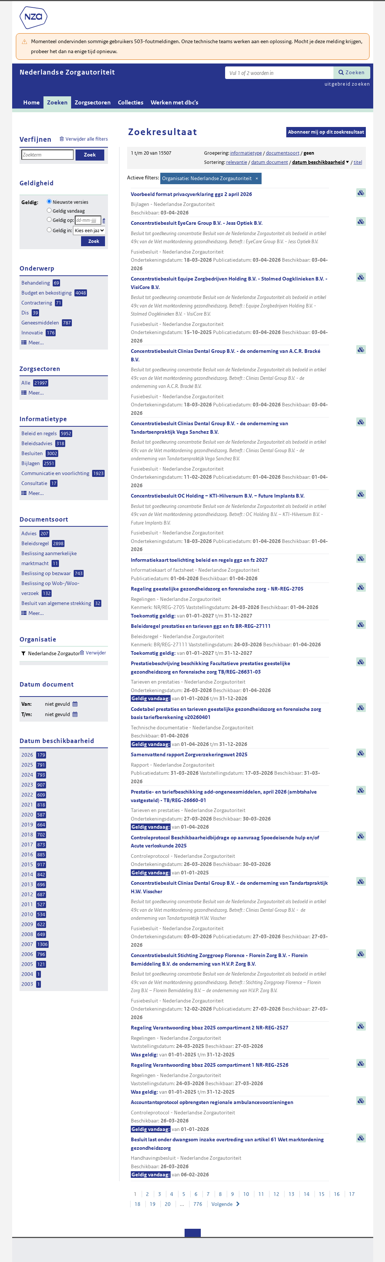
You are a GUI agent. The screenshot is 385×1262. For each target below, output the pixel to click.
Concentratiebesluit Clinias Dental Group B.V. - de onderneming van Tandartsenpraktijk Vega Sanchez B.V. (230, 454)
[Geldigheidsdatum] (88, 220)
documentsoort (283, 153)
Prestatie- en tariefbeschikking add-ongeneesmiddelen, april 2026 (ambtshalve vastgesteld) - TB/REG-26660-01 (230, 809)
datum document (269, 162)
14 (306, 1194)
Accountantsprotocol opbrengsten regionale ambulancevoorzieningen (230, 1116)
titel (358, 162)
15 (322, 1194)
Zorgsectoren (93, 102)
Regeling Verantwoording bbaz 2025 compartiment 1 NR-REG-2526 (230, 1079)
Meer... (36, 342)
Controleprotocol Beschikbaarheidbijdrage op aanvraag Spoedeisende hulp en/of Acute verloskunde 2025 (230, 855)
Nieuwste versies (70, 202)
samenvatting (361, 192)
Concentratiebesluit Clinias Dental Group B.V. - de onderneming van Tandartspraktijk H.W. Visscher (230, 914)
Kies (104, 219)
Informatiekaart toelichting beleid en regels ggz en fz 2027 (230, 570)
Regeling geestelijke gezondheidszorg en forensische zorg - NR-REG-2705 (230, 602)
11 (261, 1194)
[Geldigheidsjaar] (89, 230)
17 (352, 1194)
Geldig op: (63, 220)
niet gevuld (57, 704)
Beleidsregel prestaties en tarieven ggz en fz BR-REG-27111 (230, 640)
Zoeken (355, 72)
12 (276, 1194)
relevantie (236, 162)
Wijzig (74, 702)
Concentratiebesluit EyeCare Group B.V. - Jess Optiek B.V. (230, 246)
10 (246, 1194)
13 (291, 1194)
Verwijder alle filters (87, 139)
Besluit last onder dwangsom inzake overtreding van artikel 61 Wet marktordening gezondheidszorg (230, 1157)
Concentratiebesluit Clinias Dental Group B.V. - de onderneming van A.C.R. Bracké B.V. (230, 382)
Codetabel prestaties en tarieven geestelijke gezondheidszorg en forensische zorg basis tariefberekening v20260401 (230, 727)
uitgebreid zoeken (347, 84)
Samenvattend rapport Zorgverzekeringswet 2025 (230, 768)
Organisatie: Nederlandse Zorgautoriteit (207, 178)
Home (31, 102)
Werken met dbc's (174, 102)
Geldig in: (62, 230)
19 (152, 1204)
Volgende (221, 1204)
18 (137, 1204)
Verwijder (96, 653)
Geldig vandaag (69, 211)
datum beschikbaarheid (318, 162)
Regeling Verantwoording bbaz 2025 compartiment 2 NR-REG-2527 (230, 1041)
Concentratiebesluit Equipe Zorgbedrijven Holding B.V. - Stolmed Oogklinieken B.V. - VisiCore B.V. (230, 310)
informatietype (246, 153)
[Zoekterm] (279, 72)
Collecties (130, 102)
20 (168, 1204)
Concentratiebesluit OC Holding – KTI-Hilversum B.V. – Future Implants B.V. (230, 523)
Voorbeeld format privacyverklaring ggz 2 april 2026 (230, 204)
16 (337, 1194)
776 (197, 1204)
